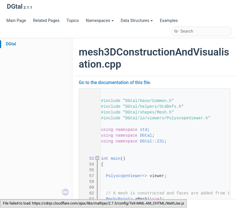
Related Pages (46, 20)
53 (88, 158)
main (116, 158)
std (143, 129)
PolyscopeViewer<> (126, 176)
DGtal (11, 44)
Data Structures (137, 20)
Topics (73, 20)
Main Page (16, 20)
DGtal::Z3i (152, 141)
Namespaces (99, 20)
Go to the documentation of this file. (115, 82)
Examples (169, 20)
